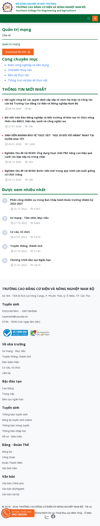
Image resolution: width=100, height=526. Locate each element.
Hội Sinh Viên (9, 468)
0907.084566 (29, 311)
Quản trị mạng (11, 44)
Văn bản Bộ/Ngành (13, 488)
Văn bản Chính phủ (13, 483)
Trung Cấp (8, 393)
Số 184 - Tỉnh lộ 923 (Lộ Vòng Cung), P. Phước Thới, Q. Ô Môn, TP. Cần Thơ (46, 295)
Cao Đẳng (8, 388)
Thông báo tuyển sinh (15, 414)
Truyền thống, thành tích (16, 356)
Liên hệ (6, 373)
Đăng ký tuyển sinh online (17, 420)
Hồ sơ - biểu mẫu (12, 436)
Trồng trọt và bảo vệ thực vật (28, 80)
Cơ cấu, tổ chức (11, 367)
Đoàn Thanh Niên (12, 462)
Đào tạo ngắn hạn (12, 399)
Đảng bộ (7, 451)
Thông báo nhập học (14, 431)
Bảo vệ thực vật (18, 75)
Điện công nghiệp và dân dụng (28, 65)
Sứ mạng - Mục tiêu (13, 351)
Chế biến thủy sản (20, 70)
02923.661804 (10, 311)
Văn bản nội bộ (10, 494)
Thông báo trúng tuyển (15, 425)
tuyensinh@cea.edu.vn (15, 316)
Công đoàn (8, 457)
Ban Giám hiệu (10, 362)
